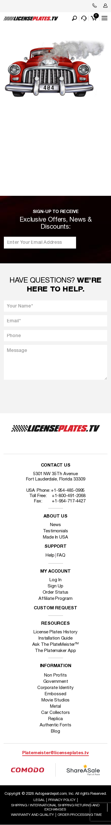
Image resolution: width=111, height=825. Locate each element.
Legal (39, 800)
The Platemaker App (55, 651)
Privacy (61, 800)
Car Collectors (55, 713)
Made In (55, 537)
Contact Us (55, 465)
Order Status (56, 592)
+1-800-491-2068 (69, 496)
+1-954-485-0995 (68, 490)
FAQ (61, 555)
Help (50, 555)
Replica (55, 719)
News (55, 525)
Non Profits (55, 675)
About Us (55, 516)
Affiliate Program (55, 599)
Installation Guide (55, 638)
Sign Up (55, 586)
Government (55, 682)
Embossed (55, 694)
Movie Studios (55, 700)
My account (55, 571)
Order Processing (79, 814)
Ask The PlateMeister (55, 645)
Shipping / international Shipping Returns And (55, 807)
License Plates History (55, 632)
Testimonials (55, 531)
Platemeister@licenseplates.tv (55, 753)
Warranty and (32, 814)
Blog (55, 731)
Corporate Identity (55, 688)
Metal (55, 706)
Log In (55, 580)
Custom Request (56, 608)
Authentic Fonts (55, 725)
